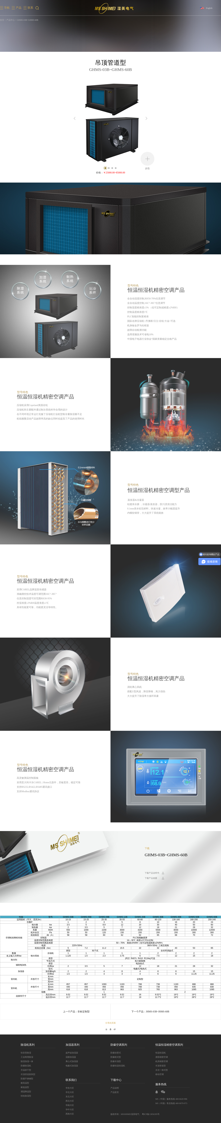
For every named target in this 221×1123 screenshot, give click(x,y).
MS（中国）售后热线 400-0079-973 (171, 1103)
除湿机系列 (28, 1044)
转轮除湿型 (26, 1096)
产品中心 (10, 20)
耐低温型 (25, 1087)
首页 (2, 20)
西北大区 (70, 1101)
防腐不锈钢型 (27, 1078)
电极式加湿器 (72, 1066)
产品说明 (114, 1088)
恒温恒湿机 (160, 1053)
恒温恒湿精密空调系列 (169, 1044)
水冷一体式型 (161, 1070)
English (209, 8)
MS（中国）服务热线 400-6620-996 (171, 1099)
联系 (30, 7)
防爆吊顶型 (115, 1061)
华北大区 (70, 1092)
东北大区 (70, 1096)
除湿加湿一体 (27, 1061)
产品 (18, 7)
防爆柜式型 (115, 1057)
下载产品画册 (151, 878)
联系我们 (71, 1079)
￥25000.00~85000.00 (114, 172)
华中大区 (70, 1109)
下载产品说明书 (152, 873)
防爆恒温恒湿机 (117, 1066)
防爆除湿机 (26, 1066)
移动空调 (159, 1074)
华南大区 (70, 1105)
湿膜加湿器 (71, 1057)
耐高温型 (25, 1083)
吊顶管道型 (160, 1066)
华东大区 (70, 1088)
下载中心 (116, 1079)
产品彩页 (114, 1092)
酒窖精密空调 (161, 1057)
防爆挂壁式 (115, 1053)
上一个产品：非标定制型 (76, 1011)
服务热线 (160, 1084)
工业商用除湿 (27, 1057)
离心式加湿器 (72, 1061)
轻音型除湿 (26, 1053)
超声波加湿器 (72, 1053)
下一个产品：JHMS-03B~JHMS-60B (150, 1011)
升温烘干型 (26, 1070)
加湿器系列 (72, 1044)
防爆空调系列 (118, 1044)
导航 (7, 7)
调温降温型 (26, 1091)
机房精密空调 (161, 1061)
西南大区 (70, 1114)
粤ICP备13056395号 (151, 1114)
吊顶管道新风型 (28, 1074)
